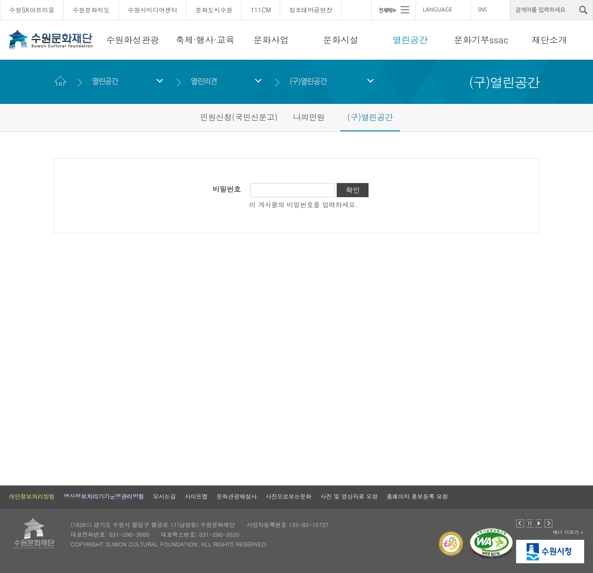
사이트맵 (196, 496)
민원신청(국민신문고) (239, 116)
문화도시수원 (213, 9)
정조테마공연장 (310, 9)
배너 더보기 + (568, 532)
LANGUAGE (437, 9)
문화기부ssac (481, 39)
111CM (261, 9)
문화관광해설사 (237, 496)
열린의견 (203, 81)
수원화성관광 (132, 39)
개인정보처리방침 (32, 496)
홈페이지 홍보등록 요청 (417, 496)
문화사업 (271, 39)
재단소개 (549, 39)
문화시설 (340, 39)
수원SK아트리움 (31, 9)
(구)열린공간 (308, 81)
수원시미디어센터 (152, 9)
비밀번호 (227, 189)
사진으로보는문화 (289, 496)
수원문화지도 (91, 9)
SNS (482, 9)
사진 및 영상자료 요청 (349, 496)
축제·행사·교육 (204, 39)
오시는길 (164, 496)
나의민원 (309, 116)
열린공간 (410, 39)
